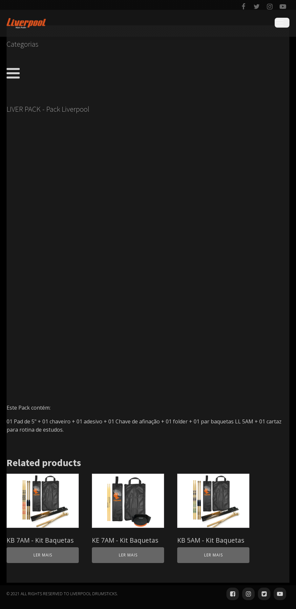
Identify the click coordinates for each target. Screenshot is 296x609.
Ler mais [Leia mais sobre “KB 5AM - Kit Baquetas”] (213, 555)
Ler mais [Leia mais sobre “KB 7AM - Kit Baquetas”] (42, 555)
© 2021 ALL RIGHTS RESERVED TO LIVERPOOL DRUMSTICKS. (62, 594)
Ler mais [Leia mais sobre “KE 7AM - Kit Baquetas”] (128, 555)
